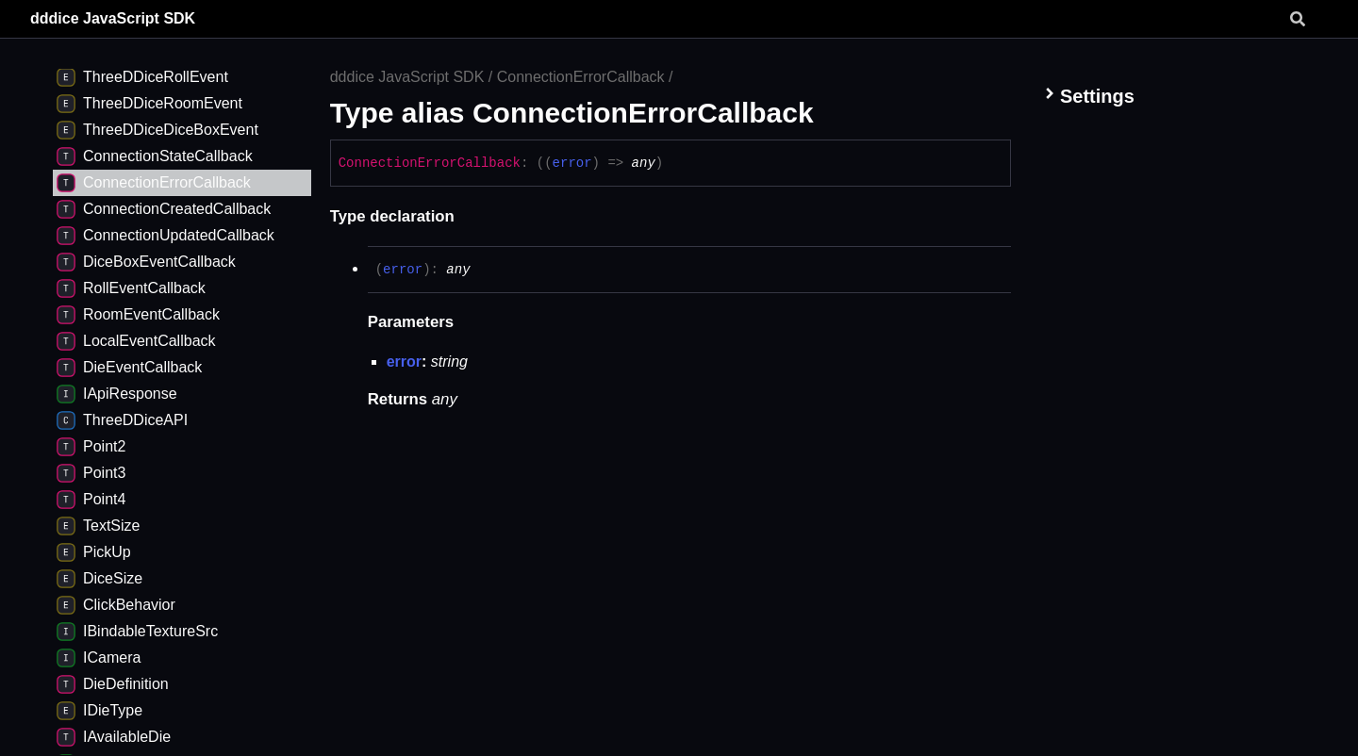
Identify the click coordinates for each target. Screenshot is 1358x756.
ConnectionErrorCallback (581, 77)
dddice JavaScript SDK (112, 18)
